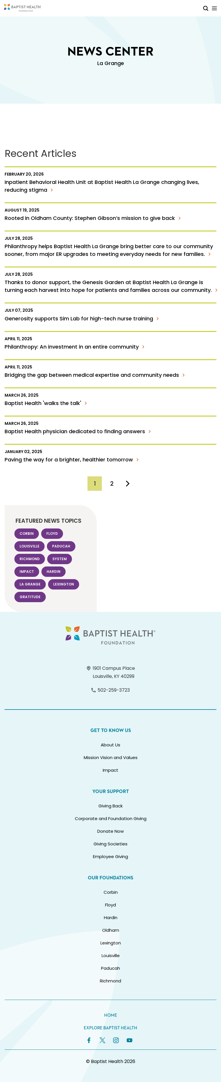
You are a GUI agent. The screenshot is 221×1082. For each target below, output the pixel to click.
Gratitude (30, 596)
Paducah (61, 546)
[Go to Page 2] (112, 483)
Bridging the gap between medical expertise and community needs (96, 375)
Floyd (52, 533)
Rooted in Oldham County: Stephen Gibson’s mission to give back (94, 218)
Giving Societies (110, 844)
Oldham (110, 930)
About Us (110, 745)
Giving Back (110, 806)
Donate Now (110, 831)
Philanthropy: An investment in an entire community (75, 346)
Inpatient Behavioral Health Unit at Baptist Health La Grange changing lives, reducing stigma (102, 185)
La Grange (30, 584)
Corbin (27, 533)
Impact (27, 571)
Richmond (30, 558)
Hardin (53, 571)
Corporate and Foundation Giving (110, 818)
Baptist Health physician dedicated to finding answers (79, 431)
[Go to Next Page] (128, 483)
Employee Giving (110, 856)
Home (110, 1015)
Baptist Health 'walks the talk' (47, 403)
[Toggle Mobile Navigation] (214, 8)
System (59, 558)
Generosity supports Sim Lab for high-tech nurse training (83, 318)
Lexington (63, 584)
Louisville (29, 546)
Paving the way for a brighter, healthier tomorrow (73, 459)
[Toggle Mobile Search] (205, 8)
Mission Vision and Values (111, 757)
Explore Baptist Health (110, 1028)
